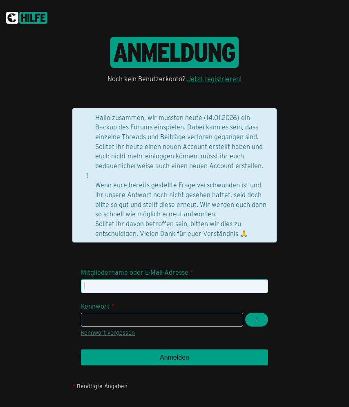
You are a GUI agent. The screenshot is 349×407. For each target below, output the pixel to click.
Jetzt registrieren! (214, 78)
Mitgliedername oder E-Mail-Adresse (134, 272)
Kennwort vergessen (108, 332)
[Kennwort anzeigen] (256, 320)
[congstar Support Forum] (26, 16)
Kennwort (95, 306)
